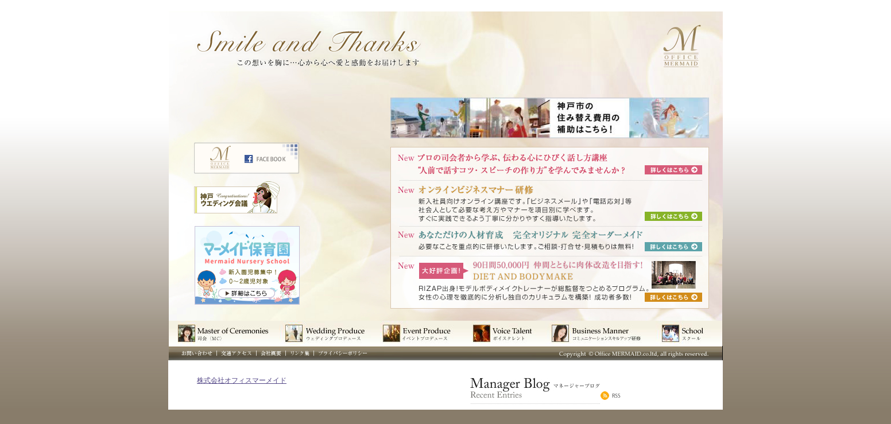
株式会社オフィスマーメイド (241, 380)
